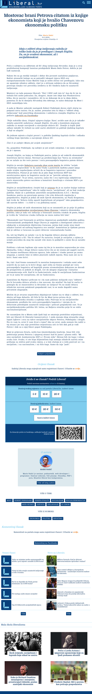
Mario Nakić (48, 35)
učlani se (53, 383)
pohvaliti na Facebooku (26, 116)
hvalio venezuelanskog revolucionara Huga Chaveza (32, 210)
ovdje (77, 369)
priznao (51, 188)
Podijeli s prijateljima (46, 354)
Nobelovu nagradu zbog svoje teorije (42, 165)
